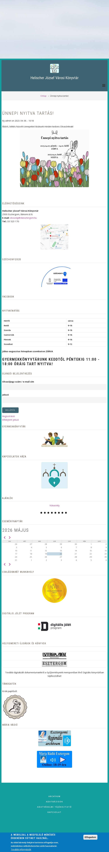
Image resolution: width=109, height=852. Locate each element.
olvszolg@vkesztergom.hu (23, 217)
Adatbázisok (54, 801)
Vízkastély (55, 505)
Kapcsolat (55, 812)
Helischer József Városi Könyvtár (54, 78)
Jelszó (5, 394)
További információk (21, 849)
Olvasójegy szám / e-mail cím (18, 381)
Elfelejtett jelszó (10, 419)
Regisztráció (8, 416)
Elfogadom (90, 837)
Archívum (54, 796)
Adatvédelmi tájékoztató (54, 807)
